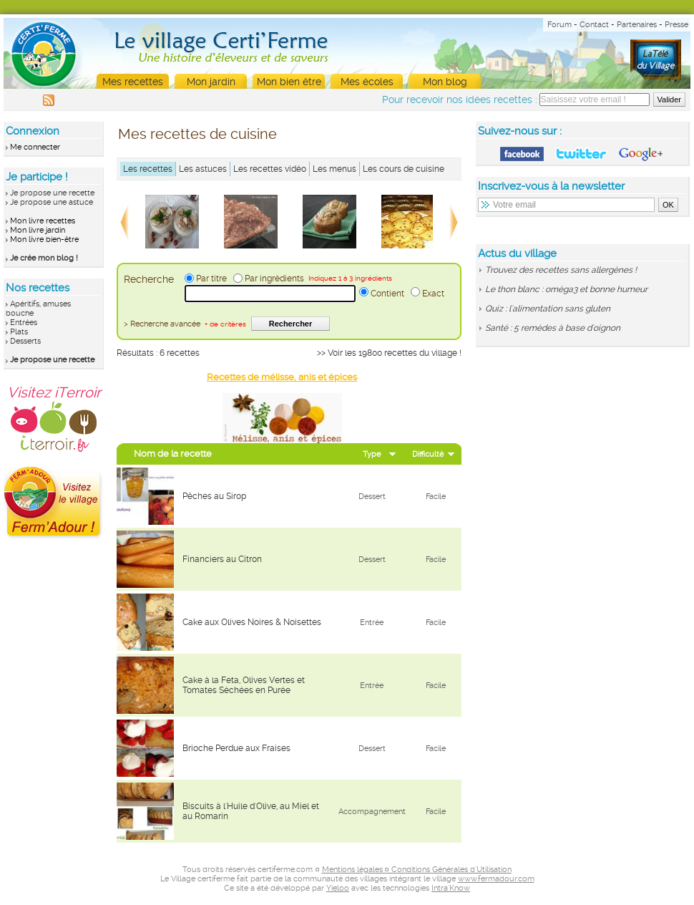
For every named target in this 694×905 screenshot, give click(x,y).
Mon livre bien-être (44, 239)
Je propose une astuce (51, 202)
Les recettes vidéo (269, 169)
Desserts (25, 341)
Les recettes (147, 169)
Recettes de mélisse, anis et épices (282, 377)
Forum (559, 24)
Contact (594, 24)
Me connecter (35, 147)
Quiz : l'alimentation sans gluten (547, 309)
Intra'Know (450, 888)
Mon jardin (211, 81)
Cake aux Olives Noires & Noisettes (251, 622)
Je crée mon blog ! (44, 258)
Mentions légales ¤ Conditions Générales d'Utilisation (417, 869)
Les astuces (203, 169)
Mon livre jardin (37, 230)
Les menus (334, 169)
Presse (676, 24)
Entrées (23, 322)
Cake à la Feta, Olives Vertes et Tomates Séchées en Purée (243, 685)
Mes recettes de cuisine (197, 133)
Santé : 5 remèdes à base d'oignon (552, 328)
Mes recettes (132, 81)
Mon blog (445, 81)
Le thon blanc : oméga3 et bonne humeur (566, 289)
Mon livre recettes (42, 221)
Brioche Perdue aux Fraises (236, 748)
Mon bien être (289, 81)
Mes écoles (367, 81)
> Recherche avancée (185, 324)
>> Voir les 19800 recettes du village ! (389, 353)
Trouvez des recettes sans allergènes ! (561, 270)
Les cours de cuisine (403, 169)
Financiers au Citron (222, 559)
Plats (19, 332)
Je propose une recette (52, 193)
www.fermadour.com (496, 879)
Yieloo (337, 888)
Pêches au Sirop (214, 496)
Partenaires (637, 24)
